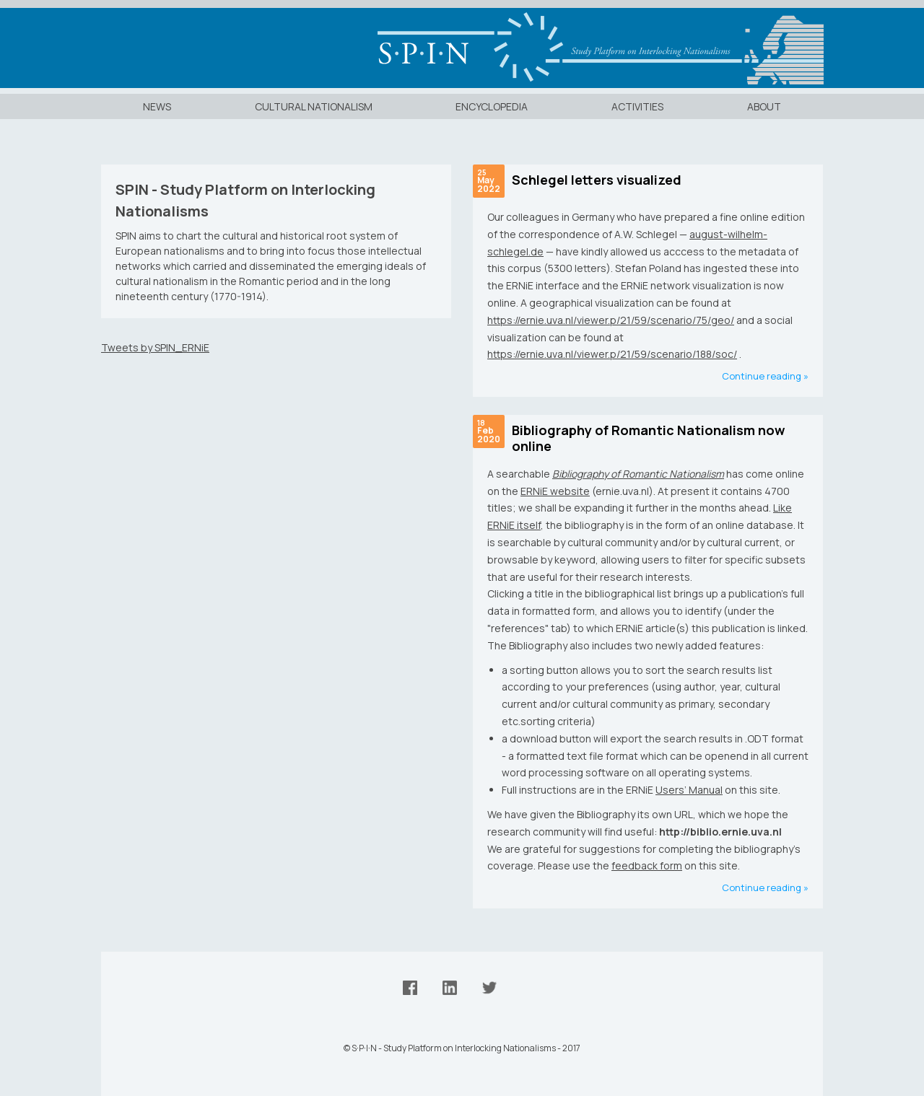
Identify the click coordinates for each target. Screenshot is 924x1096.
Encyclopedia (492, 106)
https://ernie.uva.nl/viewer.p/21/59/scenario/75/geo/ (610, 320)
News (157, 106)
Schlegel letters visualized (596, 179)
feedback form (646, 865)
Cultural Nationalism (313, 106)
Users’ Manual (689, 790)
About (764, 106)
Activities (637, 106)
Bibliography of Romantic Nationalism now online (648, 438)
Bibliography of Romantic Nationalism (638, 474)
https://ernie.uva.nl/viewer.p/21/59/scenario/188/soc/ (612, 354)
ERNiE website (555, 491)
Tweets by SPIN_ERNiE (155, 347)
